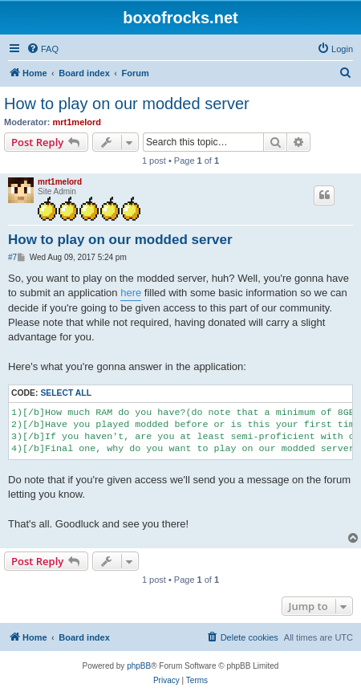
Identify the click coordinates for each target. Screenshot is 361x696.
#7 (12, 257)
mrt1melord (77, 122)
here (130, 293)
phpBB (139, 665)
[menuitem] (42, 49)
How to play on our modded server (126, 103)
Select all (65, 393)
